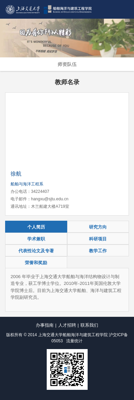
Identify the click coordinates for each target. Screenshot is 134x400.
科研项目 (98, 238)
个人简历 (36, 227)
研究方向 (98, 227)
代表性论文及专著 (36, 250)
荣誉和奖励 (36, 262)
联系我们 (89, 325)
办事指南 (45, 325)
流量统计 (74, 341)
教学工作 (98, 250)
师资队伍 (67, 64)
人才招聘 (67, 325)
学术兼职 (36, 238)
